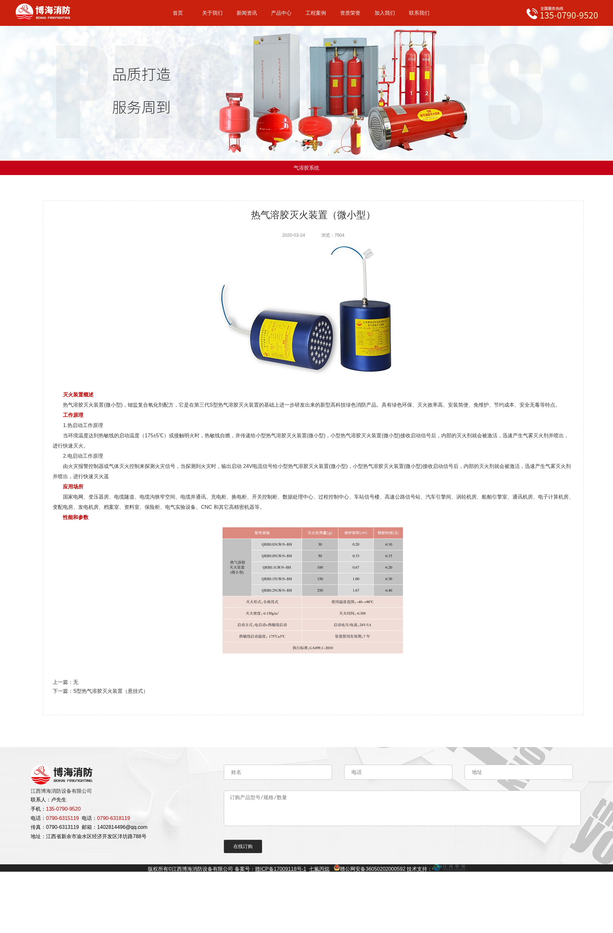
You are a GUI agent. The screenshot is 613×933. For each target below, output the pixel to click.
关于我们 (212, 13)
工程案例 (316, 13)
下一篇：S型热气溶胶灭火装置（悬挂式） (100, 691)
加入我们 (385, 13)
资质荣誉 (350, 13)
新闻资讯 (247, 13)
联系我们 (419, 13)
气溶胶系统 (306, 168)
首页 (178, 13)
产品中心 (281, 13)
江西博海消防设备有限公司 (61, 791)
